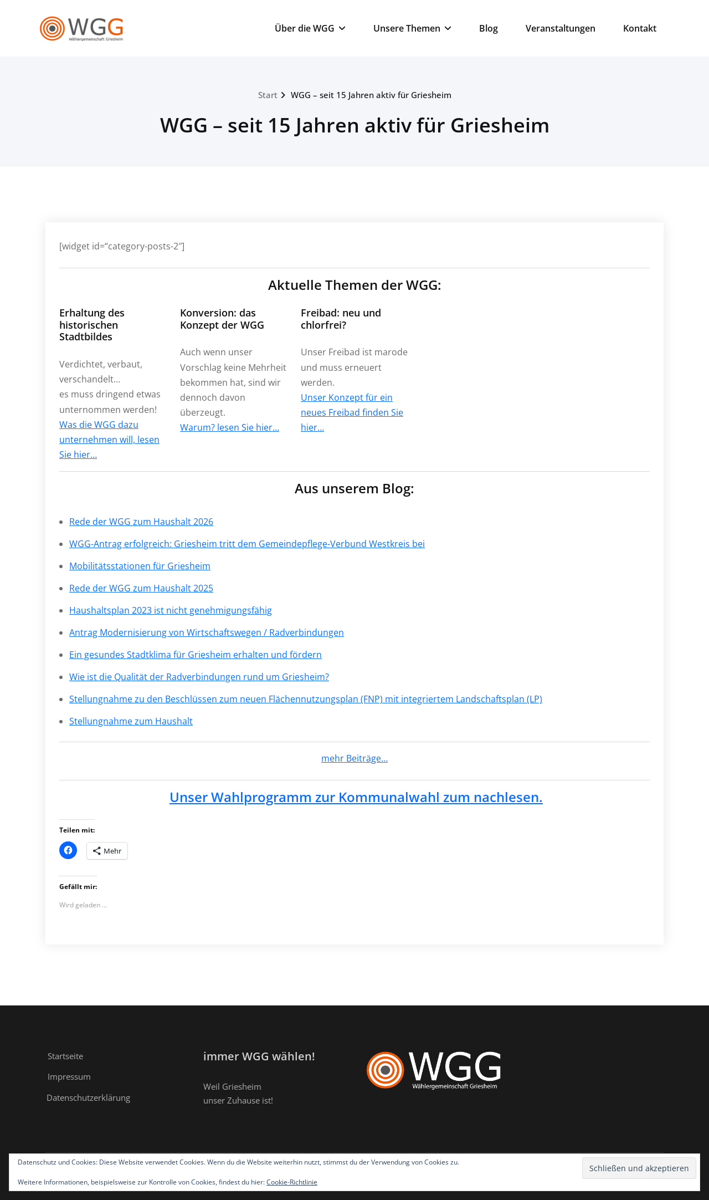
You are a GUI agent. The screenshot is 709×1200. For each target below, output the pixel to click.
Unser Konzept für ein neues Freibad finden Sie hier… (352, 412)
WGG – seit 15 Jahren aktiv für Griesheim (371, 94)
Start (268, 94)
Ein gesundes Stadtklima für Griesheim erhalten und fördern (195, 654)
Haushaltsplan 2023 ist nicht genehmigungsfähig (170, 610)
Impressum (69, 1076)
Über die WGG (310, 28)
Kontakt (639, 28)
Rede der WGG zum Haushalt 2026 (141, 521)
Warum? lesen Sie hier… (229, 427)
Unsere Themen (412, 28)
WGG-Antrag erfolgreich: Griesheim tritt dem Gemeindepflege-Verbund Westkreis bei (247, 544)
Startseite (65, 1055)
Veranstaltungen (560, 28)
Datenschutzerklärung (88, 1097)
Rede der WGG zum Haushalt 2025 (141, 588)
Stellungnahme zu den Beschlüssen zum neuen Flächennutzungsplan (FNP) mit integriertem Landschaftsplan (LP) (305, 699)
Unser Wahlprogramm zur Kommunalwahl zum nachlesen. (356, 797)
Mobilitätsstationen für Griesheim (139, 566)
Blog (488, 28)
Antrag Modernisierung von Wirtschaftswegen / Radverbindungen (206, 632)
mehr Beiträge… (354, 758)
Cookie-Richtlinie (291, 1182)
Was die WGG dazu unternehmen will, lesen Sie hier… (109, 439)
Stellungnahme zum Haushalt (131, 721)
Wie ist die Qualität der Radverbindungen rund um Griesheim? (199, 677)
